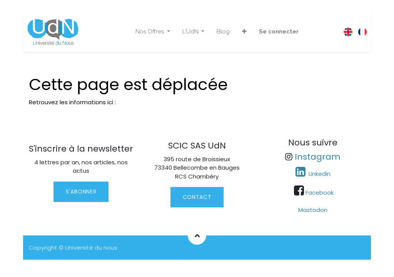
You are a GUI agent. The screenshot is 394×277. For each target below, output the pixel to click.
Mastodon (312, 210)
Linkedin (319, 174)
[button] (244, 31)
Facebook (320, 193)
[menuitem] (223, 31)
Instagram (318, 157)
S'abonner (81, 191)
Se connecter (279, 31)
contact (197, 197)
